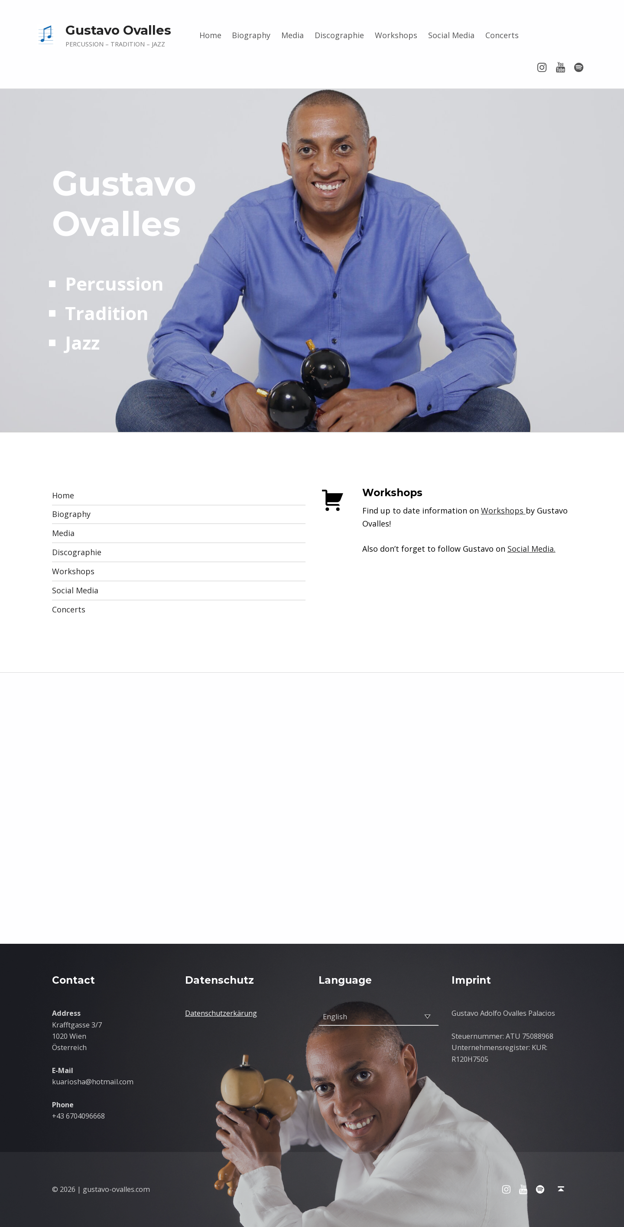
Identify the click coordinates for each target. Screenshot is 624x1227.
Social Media (451, 35)
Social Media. (531, 548)
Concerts (502, 35)
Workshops (396, 35)
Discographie (339, 35)
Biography (251, 35)
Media (292, 35)
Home (210, 35)
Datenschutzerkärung (221, 1013)
